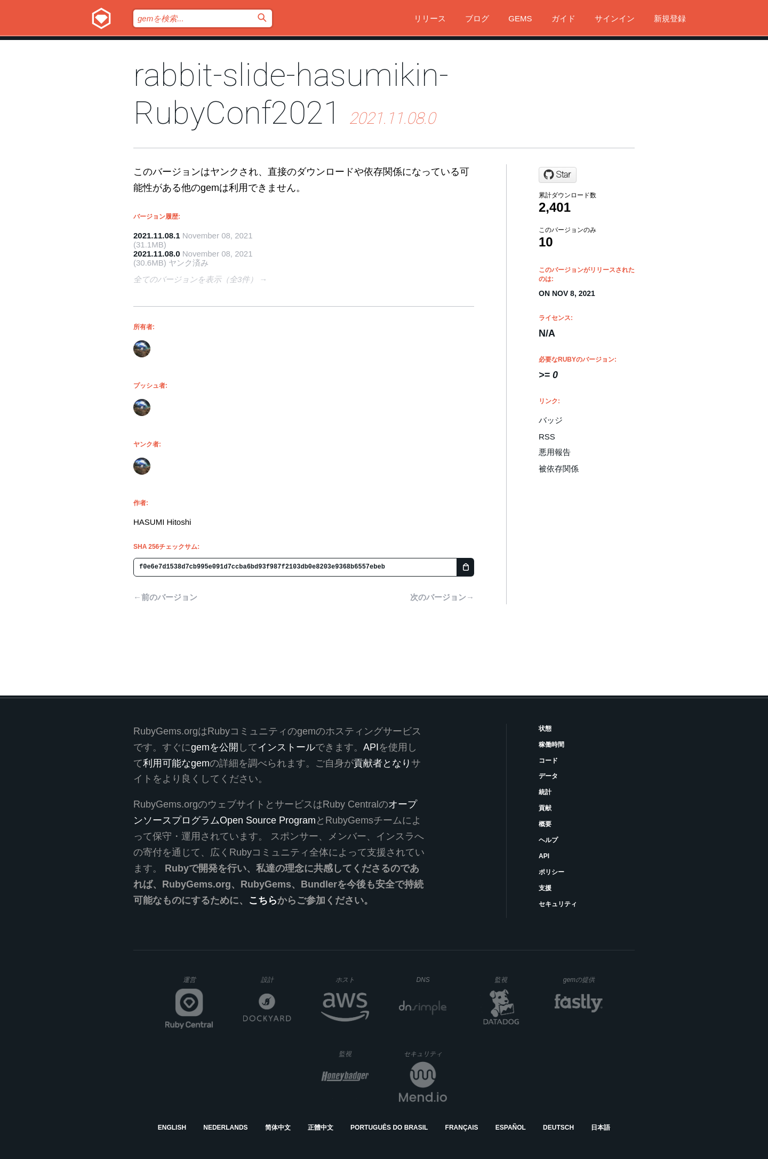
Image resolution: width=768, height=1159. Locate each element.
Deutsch (558, 1127)
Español (510, 1127)
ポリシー (551, 872)
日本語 (600, 1127)
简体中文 (278, 1127)
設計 (276, 980)
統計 (545, 792)
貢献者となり (382, 763)
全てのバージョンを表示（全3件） (195, 279)
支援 (545, 888)
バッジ (551, 420)
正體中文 (320, 1127)
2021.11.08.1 (156, 235)
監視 (509, 980)
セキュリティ (558, 904)
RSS (547, 436)
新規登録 (670, 18)
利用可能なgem (176, 763)
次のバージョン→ (442, 597)
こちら (263, 900)
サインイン (615, 18)
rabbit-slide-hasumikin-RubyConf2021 (291, 94)
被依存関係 (559, 468)
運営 (198, 983)
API (544, 856)
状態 (545, 728)
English (172, 1127)
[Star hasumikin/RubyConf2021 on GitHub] (558, 175)
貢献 (545, 808)
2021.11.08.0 (156, 253)
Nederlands (225, 1127)
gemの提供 (583, 980)
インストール (286, 747)
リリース (430, 18)
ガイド (563, 18)
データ (548, 776)
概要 (545, 824)
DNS (431, 980)
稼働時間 (551, 744)
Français (461, 1127)
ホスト (352, 980)
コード (548, 760)
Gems (520, 18)
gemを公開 (214, 747)
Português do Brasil (389, 1127)
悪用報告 (555, 452)
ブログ (477, 18)
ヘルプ (548, 840)
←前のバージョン (165, 597)
